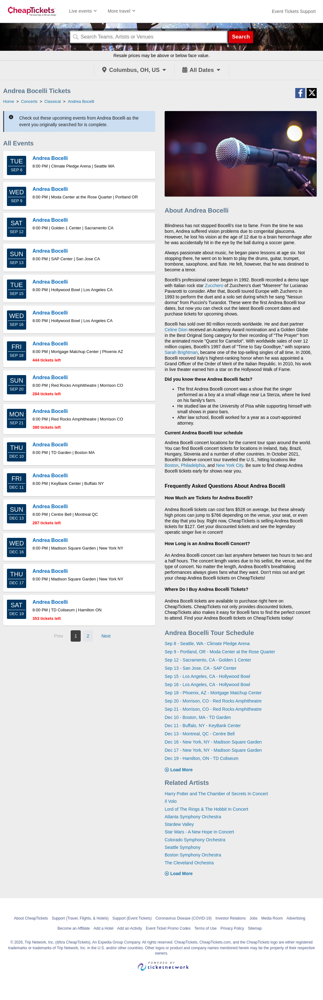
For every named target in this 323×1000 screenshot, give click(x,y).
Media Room (272, 918)
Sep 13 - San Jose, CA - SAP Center (201, 668)
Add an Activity (129, 928)
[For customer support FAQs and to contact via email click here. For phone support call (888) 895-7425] (293, 11)
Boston (172, 465)
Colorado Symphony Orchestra (195, 839)
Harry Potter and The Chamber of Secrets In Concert (216, 793)
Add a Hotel (104, 928)
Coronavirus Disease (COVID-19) (184, 918)
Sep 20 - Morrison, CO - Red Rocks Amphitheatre (213, 700)
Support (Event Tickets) (132, 918)
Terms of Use (205, 928)
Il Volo (171, 801)
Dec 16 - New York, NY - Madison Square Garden (213, 741)
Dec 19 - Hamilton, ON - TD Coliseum (201, 758)
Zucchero (214, 285)
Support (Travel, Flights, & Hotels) (80, 918)
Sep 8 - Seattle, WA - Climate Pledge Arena (207, 643)
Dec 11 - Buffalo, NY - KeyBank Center (203, 725)
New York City (229, 465)
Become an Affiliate (73, 928)
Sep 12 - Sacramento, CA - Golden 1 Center (208, 659)
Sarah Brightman (181, 352)
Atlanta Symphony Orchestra (193, 816)
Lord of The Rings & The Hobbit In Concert (206, 809)
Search (241, 37)
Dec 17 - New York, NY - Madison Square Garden (213, 750)
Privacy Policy (232, 928)
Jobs (253, 918)
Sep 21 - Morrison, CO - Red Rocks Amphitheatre (213, 709)
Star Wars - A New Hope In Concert (199, 831)
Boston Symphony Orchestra (193, 854)
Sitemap (255, 928)
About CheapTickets (31, 918)
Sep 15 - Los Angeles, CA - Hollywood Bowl (207, 676)
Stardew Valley (179, 824)
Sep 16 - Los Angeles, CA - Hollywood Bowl (207, 684)
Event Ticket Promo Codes (168, 928)
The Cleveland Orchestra (189, 862)
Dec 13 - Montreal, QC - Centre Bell (200, 733)
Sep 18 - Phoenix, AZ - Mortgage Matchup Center (213, 692)
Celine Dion (176, 329)
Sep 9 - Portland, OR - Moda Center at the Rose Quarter (220, 651)
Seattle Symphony (183, 847)
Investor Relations (230, 918)
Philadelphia (193, 465)
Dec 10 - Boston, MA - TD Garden (198, 717)
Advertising (295, 918)
